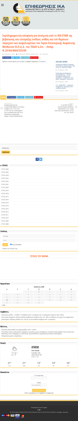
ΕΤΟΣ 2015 (5, 203)
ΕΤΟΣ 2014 (5, 206)
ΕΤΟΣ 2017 (5, 196)
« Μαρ (3, 305)
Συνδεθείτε (42, 61)
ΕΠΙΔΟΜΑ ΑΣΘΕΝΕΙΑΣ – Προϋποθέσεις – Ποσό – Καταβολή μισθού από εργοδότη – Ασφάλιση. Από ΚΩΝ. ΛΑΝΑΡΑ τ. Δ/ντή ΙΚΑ (64, 76)
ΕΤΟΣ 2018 (5, 193)
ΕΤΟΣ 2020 (5, 187)
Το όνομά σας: (39, 375)
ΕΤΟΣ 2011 (5, 215)
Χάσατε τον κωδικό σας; (10, 248)
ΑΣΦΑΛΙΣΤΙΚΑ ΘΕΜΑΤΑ (24, 54)
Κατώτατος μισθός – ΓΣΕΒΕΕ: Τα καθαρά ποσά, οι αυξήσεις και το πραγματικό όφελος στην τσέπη (32, 315)
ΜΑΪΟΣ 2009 (34, 54)
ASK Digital (43, 407)
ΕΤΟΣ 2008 (5, 224)
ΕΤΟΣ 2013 (5, 209)
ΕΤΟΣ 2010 (5, 218)
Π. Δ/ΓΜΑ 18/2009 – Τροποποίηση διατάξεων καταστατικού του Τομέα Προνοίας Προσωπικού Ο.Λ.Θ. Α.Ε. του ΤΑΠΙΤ (64, 108)
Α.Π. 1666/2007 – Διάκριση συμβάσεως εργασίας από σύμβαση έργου (64, 86)
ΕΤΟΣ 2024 (5, 175)
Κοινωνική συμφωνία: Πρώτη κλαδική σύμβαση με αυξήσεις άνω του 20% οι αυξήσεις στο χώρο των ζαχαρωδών (37, 317)
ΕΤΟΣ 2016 (5, 200)
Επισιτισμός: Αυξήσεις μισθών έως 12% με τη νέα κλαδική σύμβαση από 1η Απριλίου (28, 319)
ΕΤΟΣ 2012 (5, 212)
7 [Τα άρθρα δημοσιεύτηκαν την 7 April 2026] (17, 294)
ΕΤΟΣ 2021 (5, 184)
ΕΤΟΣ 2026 (5, 169)
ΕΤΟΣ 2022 (5, 181)
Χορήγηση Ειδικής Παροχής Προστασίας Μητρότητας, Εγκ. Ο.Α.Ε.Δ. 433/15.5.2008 (65, 66)
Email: (39, 383)
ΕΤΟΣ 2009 (5, 221)
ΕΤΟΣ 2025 (5, 172)
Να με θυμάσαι (15, 244)
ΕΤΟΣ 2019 (5, 190)
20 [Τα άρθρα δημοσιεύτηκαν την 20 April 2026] (7, 300)
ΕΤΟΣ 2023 (5, 178)
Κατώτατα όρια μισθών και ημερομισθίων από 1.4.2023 (18, 330)
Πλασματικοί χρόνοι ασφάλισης (11, 336)
